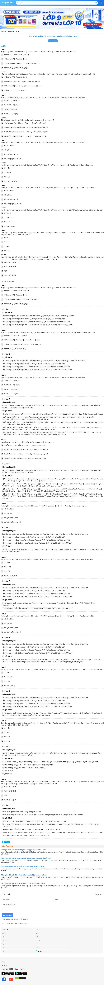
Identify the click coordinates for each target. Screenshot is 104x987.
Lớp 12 (38, 929)
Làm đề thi (53, 41)
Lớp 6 (38, 940)
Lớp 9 (3, 937)
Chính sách (4, 965)
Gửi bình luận (7, 915)
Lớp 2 (38, 947)
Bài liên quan (7, 846)
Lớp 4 (38, 944)
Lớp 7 (3, 940)
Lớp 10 (38, 933)
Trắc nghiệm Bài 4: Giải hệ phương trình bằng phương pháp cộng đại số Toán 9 (26, 858)
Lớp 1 (3, 951)
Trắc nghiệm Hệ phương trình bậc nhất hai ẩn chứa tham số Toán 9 (22, 866)
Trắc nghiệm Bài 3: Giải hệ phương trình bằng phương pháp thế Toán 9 (23, 850)
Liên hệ (3, 962)
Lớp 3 (3, 947)
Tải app (39, 951)
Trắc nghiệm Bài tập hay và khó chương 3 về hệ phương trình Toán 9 (23, 883)
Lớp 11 (4, 933)
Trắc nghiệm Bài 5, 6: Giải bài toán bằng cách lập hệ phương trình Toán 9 (24, 875)
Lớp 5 (3, 944)
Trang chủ (5, 929)
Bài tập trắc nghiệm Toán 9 (10, 31)
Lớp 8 (38, 937)
